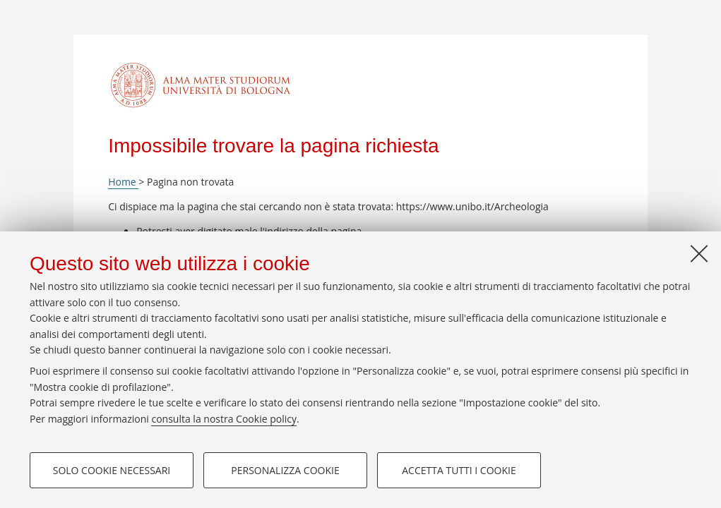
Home (123, 181)
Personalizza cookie (285, 470)
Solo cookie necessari (112, 470)
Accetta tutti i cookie (459, 470)
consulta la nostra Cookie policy (224, 418)
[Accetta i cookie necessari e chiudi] (699, 253)
